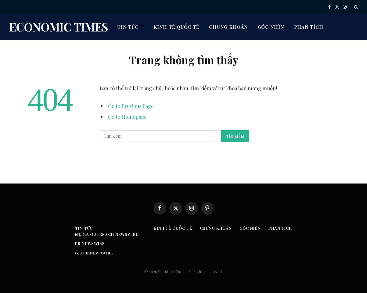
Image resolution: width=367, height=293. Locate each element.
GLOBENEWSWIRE (94, 252)
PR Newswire (90, 243)
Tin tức (127, 27)
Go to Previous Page (131, 105)
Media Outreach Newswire (107, 234)
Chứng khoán (228, 27)
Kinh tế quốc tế (176, 27)
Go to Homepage (127, 116)
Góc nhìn (271, 27)
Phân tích (308, 27)
